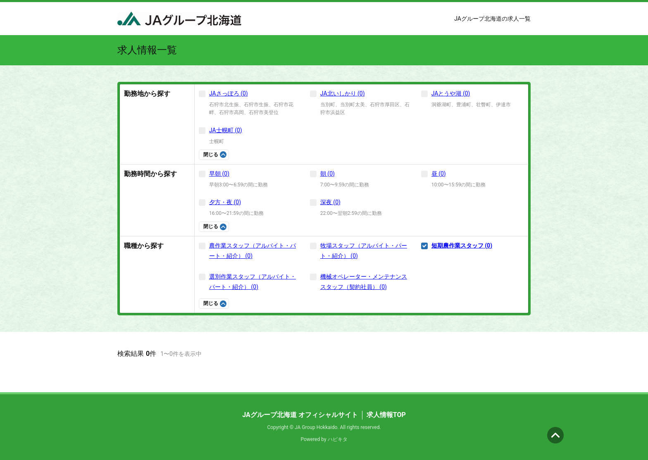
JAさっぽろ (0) (228, 93)
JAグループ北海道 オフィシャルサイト (300, 415)
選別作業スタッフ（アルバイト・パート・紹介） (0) (252, 281)
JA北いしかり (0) (342, 93)
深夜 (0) (330, 202)
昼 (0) (438, 173)
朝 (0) (327, 173)
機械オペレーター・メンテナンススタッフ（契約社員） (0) (363, 281)
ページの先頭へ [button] (555, 435)
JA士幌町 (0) (225, 130)
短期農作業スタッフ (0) (461, 245)
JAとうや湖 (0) (450, 93)
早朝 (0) (219, 173)
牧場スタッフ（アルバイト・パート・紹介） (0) (363, 250)
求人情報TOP (386, 415)
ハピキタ (338, 439)
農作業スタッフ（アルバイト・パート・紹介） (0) (252, 250)
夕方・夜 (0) (225, 202)
